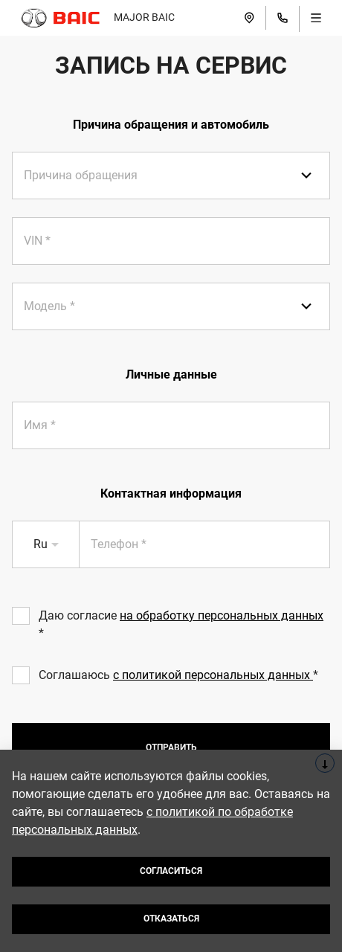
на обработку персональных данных (221, 615)
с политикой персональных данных (213, 675)
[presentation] (171, 241)
